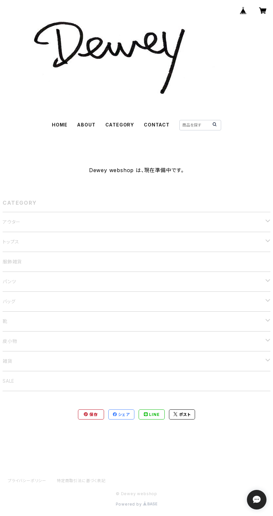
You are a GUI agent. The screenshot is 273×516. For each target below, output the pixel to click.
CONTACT (157, 124)
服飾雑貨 (12, 261)
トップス (11, 241)
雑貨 (7, 361)
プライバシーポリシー (27, 480)
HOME (59, 124)
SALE (8, 381)
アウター (12, 222)
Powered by (137, 504)
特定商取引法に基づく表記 (81, 480)
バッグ (9, 301)
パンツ (9, 281)
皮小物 (10, 341)
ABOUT (86, 124)
